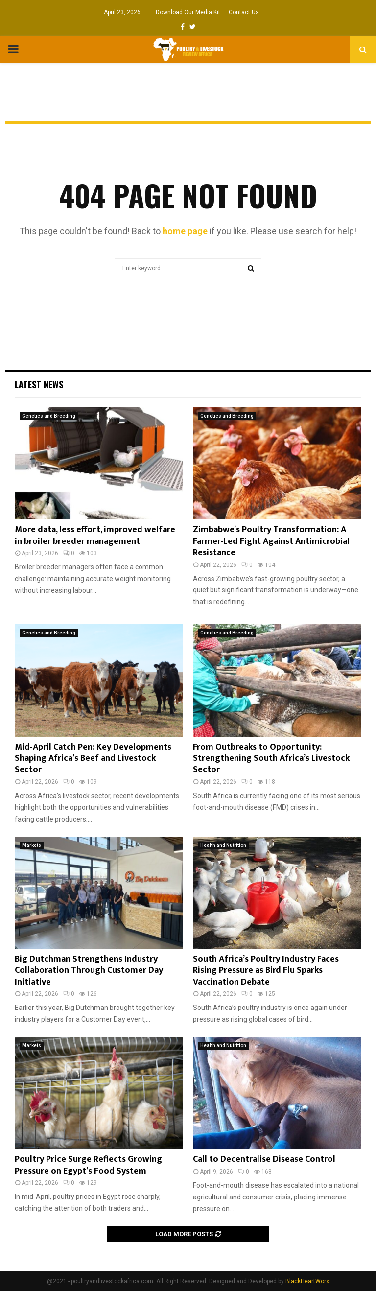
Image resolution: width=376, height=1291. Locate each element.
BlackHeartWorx (307, 1281)
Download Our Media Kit (188, 12)
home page (185, 231)
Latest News (39, 384)
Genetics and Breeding (48, 416)
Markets (31, 845)
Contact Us (244, 12)
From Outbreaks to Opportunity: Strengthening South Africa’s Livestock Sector (271, 758)
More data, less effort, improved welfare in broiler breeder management (95, 535)
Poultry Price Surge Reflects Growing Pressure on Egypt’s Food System (88, 1165)
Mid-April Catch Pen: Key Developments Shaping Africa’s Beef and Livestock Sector (93, 758)
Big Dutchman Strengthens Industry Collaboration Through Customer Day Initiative (89, 970)
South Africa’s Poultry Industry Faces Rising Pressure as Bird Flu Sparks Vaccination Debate (266, 970)
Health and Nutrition (223, 845)
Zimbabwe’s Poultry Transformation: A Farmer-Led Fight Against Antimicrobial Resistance (271, 541)
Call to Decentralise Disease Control (264, 1159)
